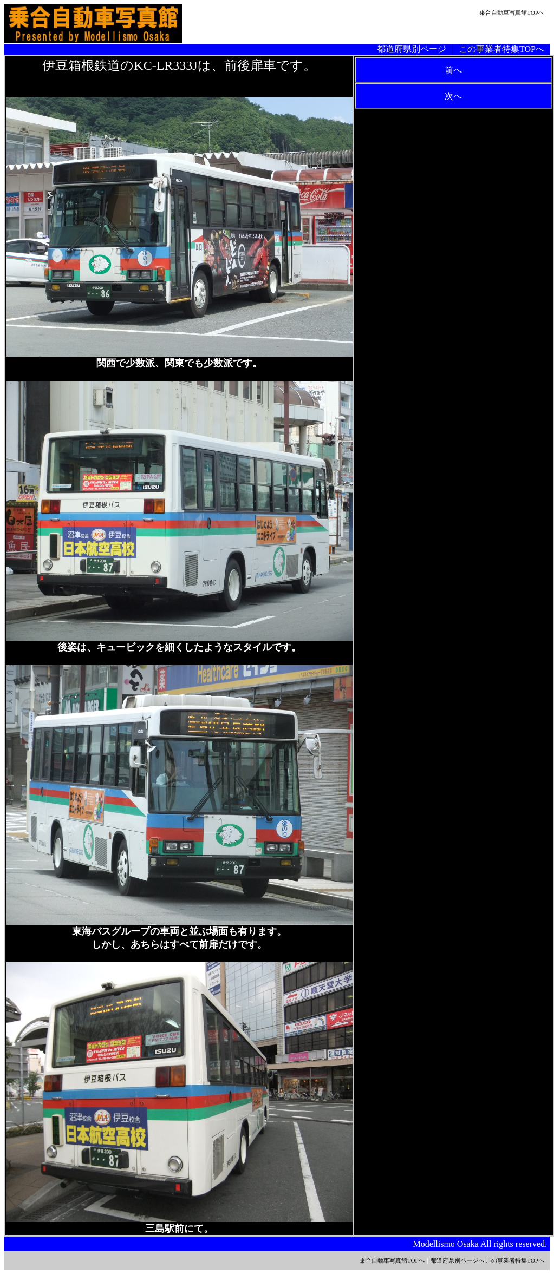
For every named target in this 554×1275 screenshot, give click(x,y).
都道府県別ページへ (457, 1260)
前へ (453, 70)
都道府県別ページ (411, 49)
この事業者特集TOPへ (501, 49)
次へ (453, 96)
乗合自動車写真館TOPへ (511, 12)
